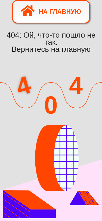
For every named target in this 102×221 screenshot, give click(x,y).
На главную (51, 10)
